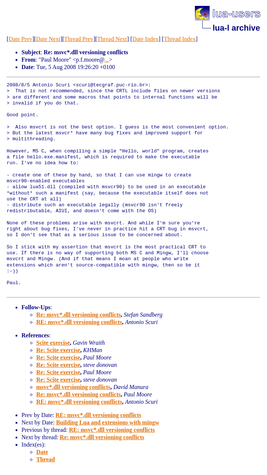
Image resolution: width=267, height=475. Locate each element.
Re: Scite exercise (58, 350)
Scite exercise (53, 343)
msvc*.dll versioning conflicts (73, 387)
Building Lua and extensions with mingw (107, 422)
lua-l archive (236, 27)
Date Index (145, 39)
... (107, 59)
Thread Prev (79, 39)
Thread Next (112, 39)
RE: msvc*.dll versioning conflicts (79, 322)
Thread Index (180, 39)
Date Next (48, 39)
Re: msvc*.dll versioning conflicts (78, 314)
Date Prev (20, 39)
